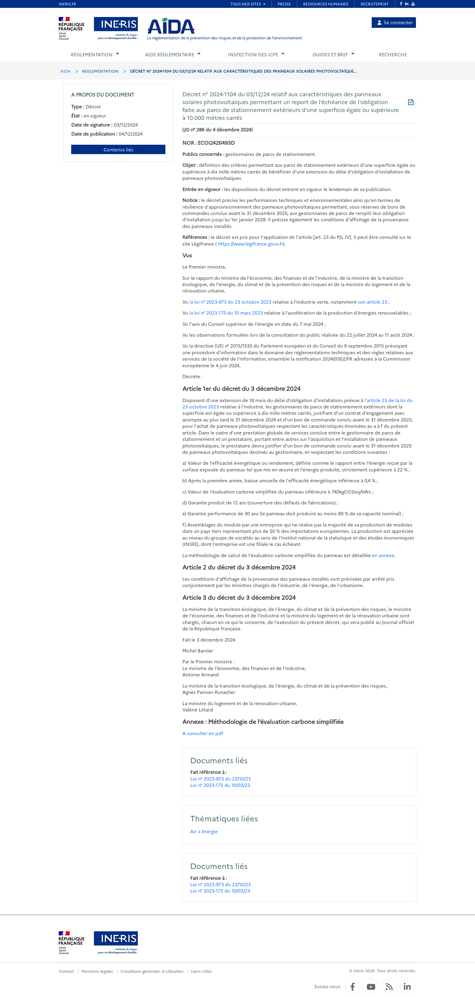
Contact (66, 971)
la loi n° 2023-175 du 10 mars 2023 (226, 312)
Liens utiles (201, 971)
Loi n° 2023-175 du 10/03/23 (220, 785)
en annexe (383, 555)
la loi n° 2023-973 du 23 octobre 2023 (230, 302)
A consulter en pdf (202, 733)
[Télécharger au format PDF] (410, 103)
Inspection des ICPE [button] (253, 54)
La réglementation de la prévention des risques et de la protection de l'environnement (224, 37)
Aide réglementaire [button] (169, 54)
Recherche (393, 54)
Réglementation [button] (92, 54)
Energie (210, 831)
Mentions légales (97, 971)
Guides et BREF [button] (330, 54)
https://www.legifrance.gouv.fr (250, 243)
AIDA (65, 71)
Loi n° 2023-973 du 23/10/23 (220, 778)
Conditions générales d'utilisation (152, 971)
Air (193, 831)
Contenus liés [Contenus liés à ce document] (118, 149)
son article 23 (372, 302)
